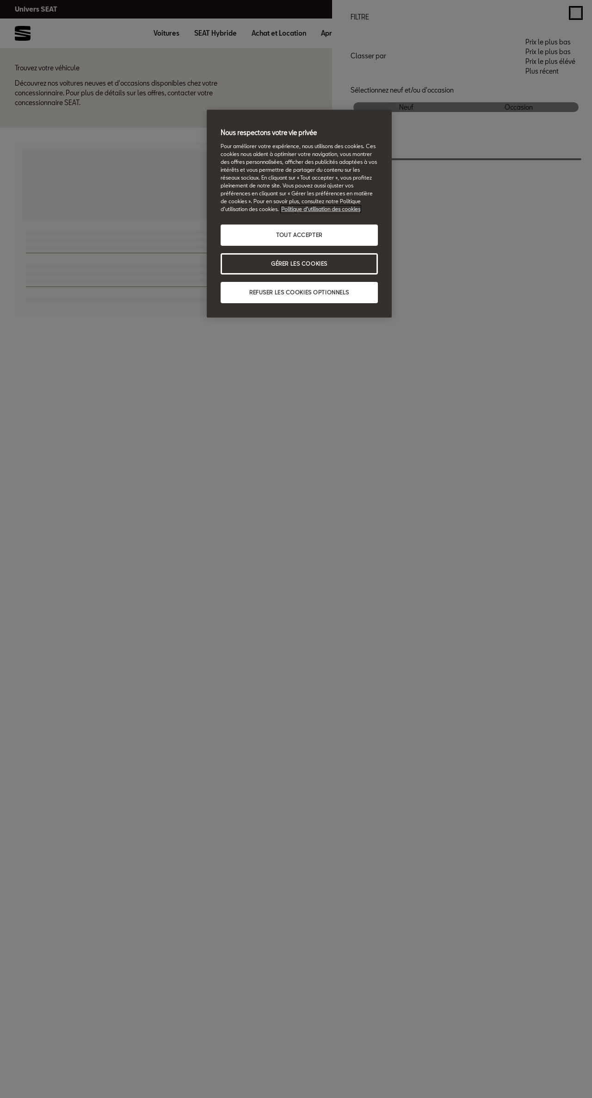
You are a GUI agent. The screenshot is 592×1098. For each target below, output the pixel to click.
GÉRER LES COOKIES (299, 264)
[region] (299, 214)
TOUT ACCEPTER (299, 235)
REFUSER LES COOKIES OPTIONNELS (299, 292)
